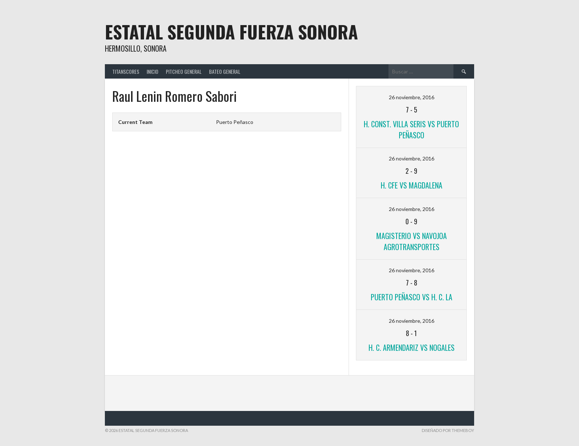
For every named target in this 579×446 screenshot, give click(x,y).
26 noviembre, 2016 (411, 97)
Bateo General (224, 71)
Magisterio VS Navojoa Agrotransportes (411, 241)
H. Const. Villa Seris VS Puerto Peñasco (411, 129)
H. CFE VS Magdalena (411, 185)
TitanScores (125, 71)
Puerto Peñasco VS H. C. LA (411, 296)
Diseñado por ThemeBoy (448, 430)
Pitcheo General (184, 71)
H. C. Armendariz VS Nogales (412, 347)
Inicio (152, 71)
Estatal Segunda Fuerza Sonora (231, 31)
